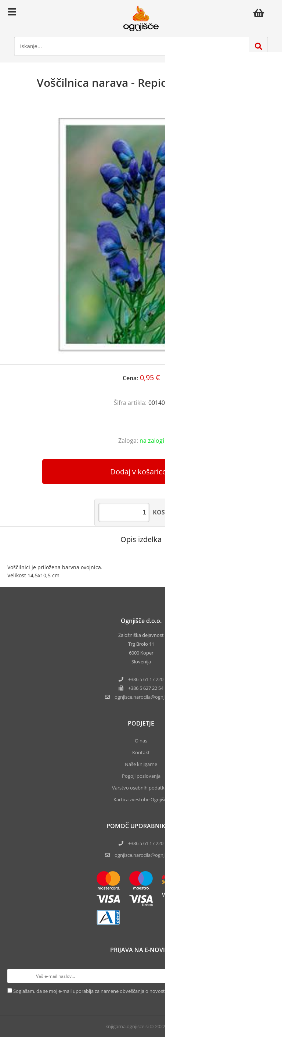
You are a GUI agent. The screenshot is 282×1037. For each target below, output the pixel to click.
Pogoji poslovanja (141, 776)
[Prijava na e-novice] (268, 976)
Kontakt (141, 752)
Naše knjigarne (141, 764)
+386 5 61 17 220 (145, 679)
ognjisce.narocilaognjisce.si (146, 697)
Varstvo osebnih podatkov (141, 787)
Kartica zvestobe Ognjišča (141, 799)
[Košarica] (260, 13)
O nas (141, 740)
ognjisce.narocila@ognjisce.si (146, 855)
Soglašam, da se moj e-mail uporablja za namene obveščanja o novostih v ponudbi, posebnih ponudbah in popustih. (140, 991)
